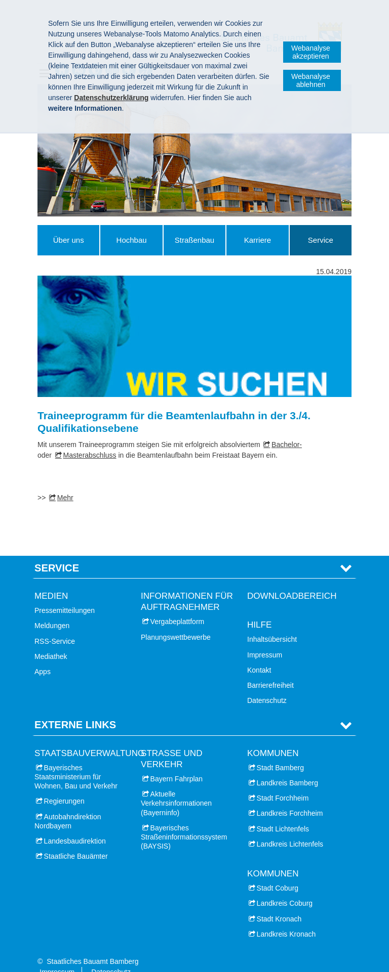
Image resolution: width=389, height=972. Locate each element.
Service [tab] (56, 552)
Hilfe (259, 609)
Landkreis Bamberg (287, 767)
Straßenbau (194, 240)
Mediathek (50, 641)
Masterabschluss (89, 455)
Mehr (65, 498)
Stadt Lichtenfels (283, 813)
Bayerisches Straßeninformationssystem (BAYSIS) (184, 821)
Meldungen (51, 610)
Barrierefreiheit (270, 670)
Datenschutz (267, 685)
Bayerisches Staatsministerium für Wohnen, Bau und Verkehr (76, 761)
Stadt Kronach (279, 903)
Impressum (264, 639)
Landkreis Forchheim (290, 798)
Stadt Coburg (278, 873)
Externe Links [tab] (75, 709)
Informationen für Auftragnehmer (187, 586)
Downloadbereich (292, 580)
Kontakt (259, 654)
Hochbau (131, 240)
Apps (42, 656)
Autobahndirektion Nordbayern (67, 805)
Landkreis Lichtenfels (290, 828)
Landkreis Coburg (285, 888)
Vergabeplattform (177, 606)
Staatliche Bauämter (76, 840)
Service (320, 240)
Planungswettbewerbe (176, 621)
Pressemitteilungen (64, 595)
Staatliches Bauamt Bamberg (92, 946)
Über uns (68, 240)
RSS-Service (54, 626)
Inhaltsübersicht (272, 624)
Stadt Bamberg (280, 752)
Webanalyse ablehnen (310, 80)
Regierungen (64, 786)
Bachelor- (286, 444)
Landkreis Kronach (286, 918)
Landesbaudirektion (75, 825)
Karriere (257, 240)
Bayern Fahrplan (176, 763)
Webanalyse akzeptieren (310, 52)
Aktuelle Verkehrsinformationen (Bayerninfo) (176, 788)
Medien (51, 580)
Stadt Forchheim (283, 783)
